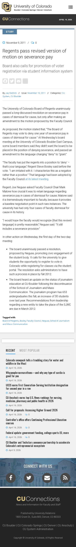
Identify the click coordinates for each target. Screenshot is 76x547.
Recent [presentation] (10, 350)
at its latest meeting (36, 179)
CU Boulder (16, 96)
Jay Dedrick (11, 93)
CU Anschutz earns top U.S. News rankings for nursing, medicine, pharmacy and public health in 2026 (34, 399)
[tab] (10, 350)
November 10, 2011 (36, 93)
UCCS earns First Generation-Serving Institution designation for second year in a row (37, 386)
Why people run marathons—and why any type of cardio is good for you (35, 374)
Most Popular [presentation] (30, 350)
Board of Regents (11, 321)
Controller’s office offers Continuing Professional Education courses (36, 421)
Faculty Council (34, 321)
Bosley (23, 321)
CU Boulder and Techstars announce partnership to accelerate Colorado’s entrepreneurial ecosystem (38, 444)
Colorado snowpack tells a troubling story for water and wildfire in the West (34, 361)
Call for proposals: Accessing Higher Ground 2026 (32, 410)
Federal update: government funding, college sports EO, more (37, 433)
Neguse (45, 321)
